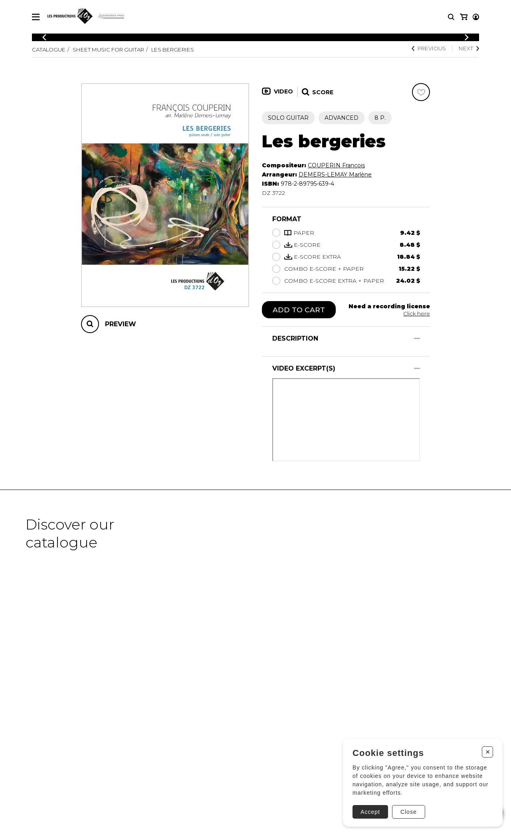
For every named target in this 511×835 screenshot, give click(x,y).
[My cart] (475, 17)
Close (407, 810)
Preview (120, 324)
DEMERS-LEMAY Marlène (335, 174)
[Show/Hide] (417, 338)
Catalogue (50, 49)
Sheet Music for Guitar (114, 49)
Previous (426, 48)
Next (468, 48)
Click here (416, 313)
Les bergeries (184, 49)
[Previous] (44, 37)
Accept (369, 810)
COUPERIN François (336, 165)
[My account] (463, 17)
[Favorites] (421, 92)
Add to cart (299, 309)
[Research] (451, 17)
